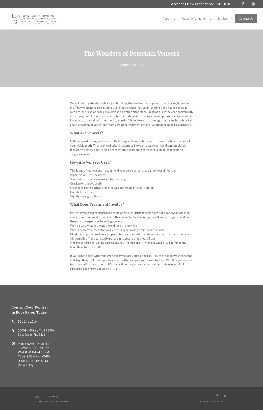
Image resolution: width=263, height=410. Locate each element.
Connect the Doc (219, 401)
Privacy (53, 397)
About (39, 397)
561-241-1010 (220, 4)
